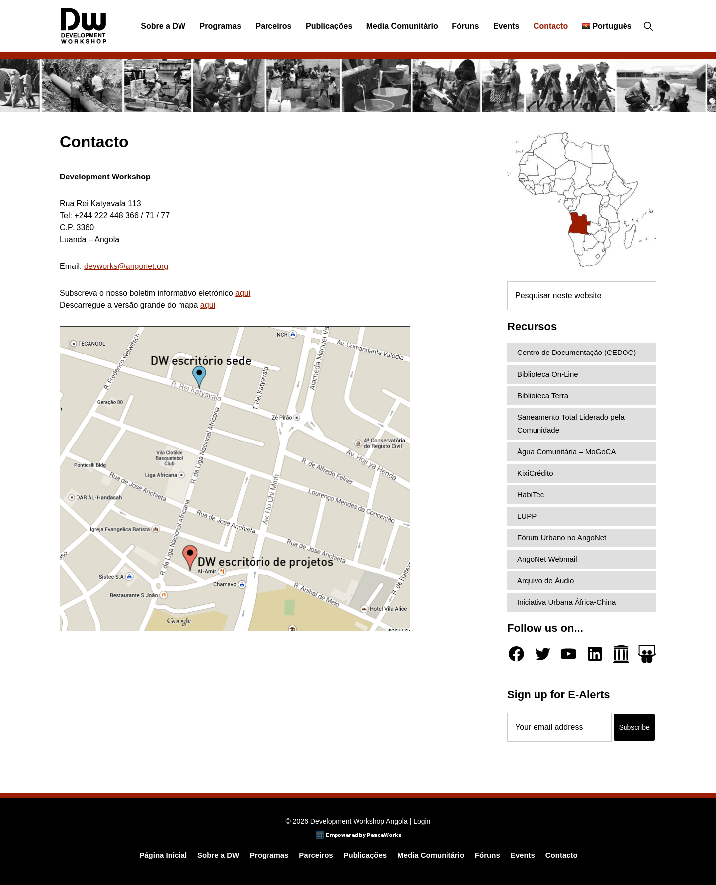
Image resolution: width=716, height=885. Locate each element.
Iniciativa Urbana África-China (566, 602)
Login (421, 821)
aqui (242, 293)
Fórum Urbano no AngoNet (561, 537)
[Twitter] (543, 654)
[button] (648, 26)
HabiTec (530, 494)
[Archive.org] (621, 654)
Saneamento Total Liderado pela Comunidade (571, 423)
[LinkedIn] (595, 654)
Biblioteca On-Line (547, 374)
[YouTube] (568, 654)
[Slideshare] (647, 654)
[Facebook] (516, 654)
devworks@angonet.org (126, 266)
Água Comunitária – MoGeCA (566, 451)
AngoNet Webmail (547, 559)
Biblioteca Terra (542, 395)
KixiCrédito (535, 473)
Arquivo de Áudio (545, 580)
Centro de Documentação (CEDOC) (576, 352)
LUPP (527, 516)
